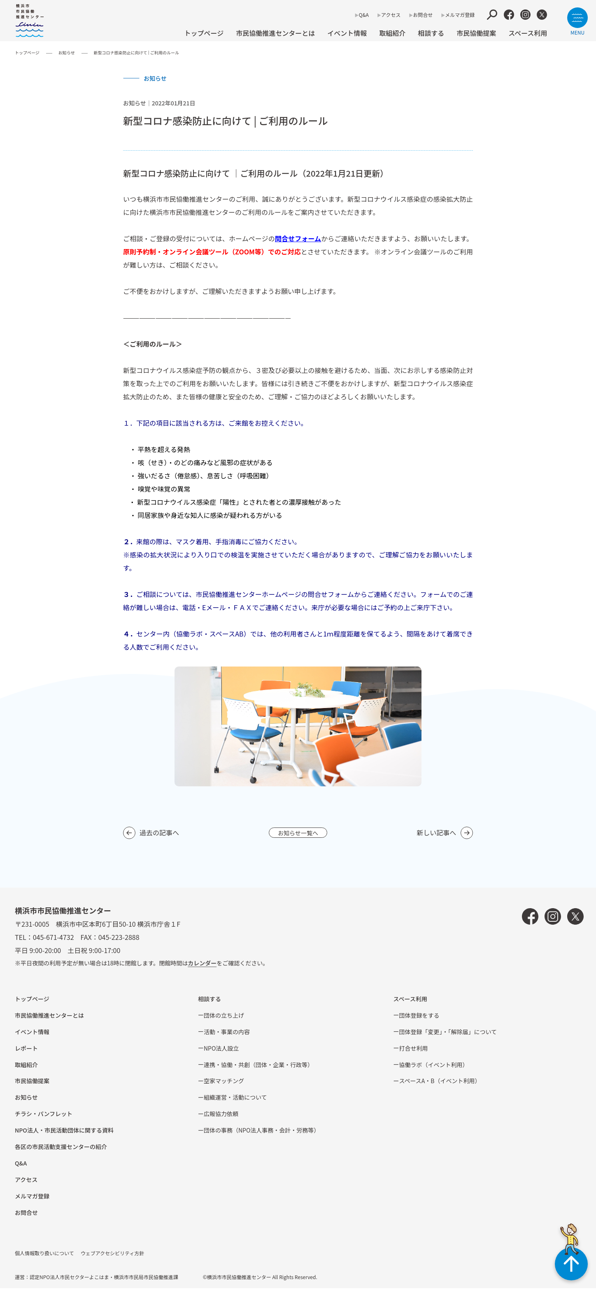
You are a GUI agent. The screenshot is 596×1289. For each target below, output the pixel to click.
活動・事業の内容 (227, 1032)
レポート (26, 1049)
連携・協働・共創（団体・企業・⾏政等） (258, 1065)
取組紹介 (392, 33)
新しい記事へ (436, 833)
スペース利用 (527, 33)
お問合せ (423, 14)
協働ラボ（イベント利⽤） (433, 1065)
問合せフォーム (298, 238)
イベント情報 (347, 33)
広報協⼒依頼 (221, 1114)
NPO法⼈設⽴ (221, 1049)
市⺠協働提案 (476, 33)
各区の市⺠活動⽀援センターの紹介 (61, 1147)
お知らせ (66, 52)
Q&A (364, 14)
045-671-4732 (53, 938)
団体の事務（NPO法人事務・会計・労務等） (261, 1131)
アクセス (390, 14)
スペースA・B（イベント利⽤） (439, 1081)
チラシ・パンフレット (43, 1114)
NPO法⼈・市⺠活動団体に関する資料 (64, 1131)
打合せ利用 (413, 1049)
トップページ (204, 33)
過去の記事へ (159, 833)
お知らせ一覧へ (298, 833)
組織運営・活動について (235, 1098)
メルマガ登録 (460, 14)
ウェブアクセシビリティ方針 (112, 1253)
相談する (431, 33)
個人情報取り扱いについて (44, 1253)
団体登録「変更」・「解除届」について (448, 1032)
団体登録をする (419, 1016)
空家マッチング (224, 1081)
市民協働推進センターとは (275, 33)
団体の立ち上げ (224, 1016)
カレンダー (202, 964)
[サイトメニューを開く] (577, 21)
